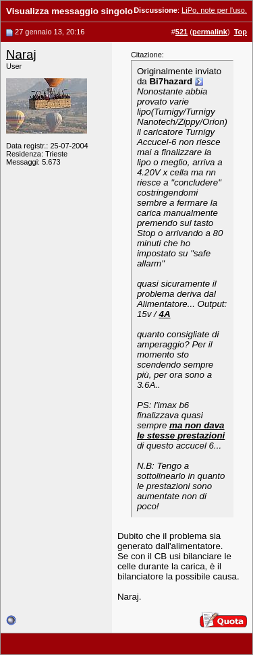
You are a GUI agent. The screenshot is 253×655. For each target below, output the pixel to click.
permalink (209, 32)
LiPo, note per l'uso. (214, 10)
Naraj (21, 54)
